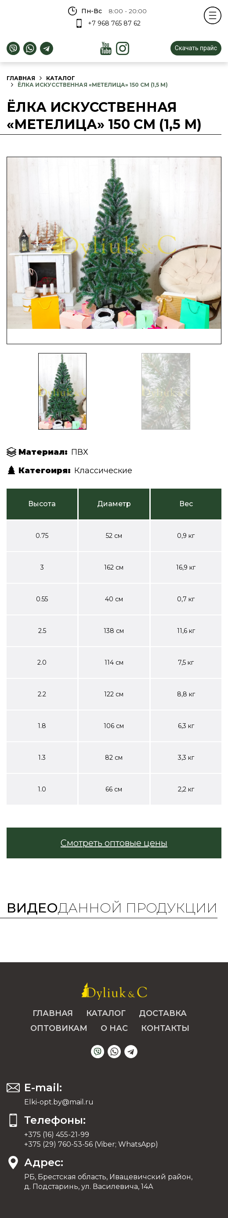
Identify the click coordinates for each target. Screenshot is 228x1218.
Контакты (165, 1028)
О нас (114, 1028)
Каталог (60, 78)
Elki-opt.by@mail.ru (59, 1102)
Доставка (163, 1013)
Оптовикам (58, 1028)
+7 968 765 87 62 (114, 23)
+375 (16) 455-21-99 (56, 1134)
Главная (21, 78)
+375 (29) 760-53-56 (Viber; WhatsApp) (91, 1144)
